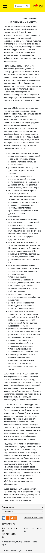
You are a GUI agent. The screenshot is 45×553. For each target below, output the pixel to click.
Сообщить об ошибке (33, 517)
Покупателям (8, 507)
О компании (7, 511)
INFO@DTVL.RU (8, 524)
